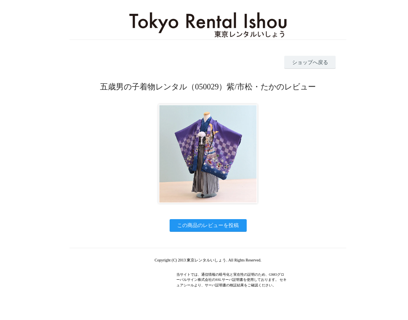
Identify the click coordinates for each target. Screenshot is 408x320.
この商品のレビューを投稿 (208, 225)
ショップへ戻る (310, 62)
